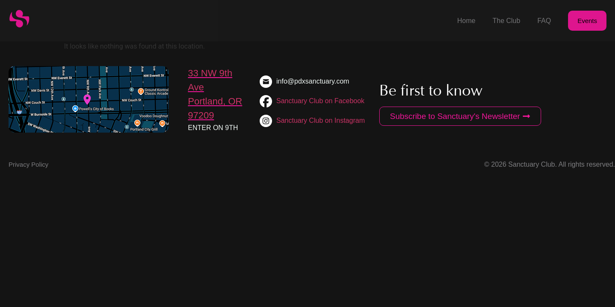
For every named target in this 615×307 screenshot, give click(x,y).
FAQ (544, 20)
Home (466, 20)
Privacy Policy (28, 164)
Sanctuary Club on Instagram (320, 120)
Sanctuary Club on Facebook (320, 100)
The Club (506, 20)
